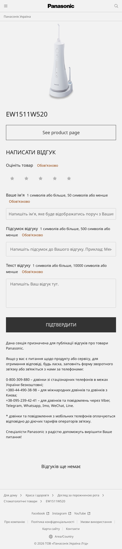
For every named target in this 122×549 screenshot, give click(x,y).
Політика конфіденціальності (52, 522)
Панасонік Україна (17, 16)
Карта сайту (51, 529)
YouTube (82, 513)
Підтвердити (61, 325)
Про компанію (14, 522)
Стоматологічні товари (20, 501)
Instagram (61, 513)
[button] (12, 178)
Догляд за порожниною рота (78, 495)
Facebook (40, 513)
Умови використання (96, 522)
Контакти (73, 529)
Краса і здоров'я (37, 495)
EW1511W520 (55, 501)
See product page (61, 132)
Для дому (10, 495)
